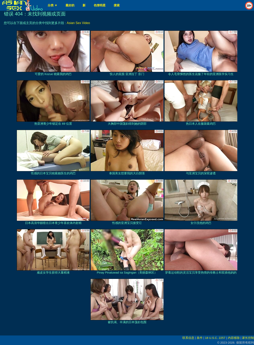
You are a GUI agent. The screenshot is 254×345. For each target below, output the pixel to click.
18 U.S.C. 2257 (215, 337)
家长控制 (248, 337)
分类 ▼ (52, 5)
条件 (200, 337)
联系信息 (188, 337)
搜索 (117, 5)
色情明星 (100, 5)
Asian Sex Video (78, 23)
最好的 (69, 5)
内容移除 (234, 337)
